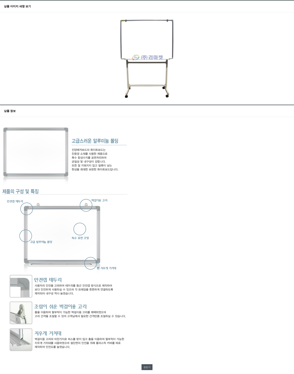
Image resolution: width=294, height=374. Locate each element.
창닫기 (147, 367)
